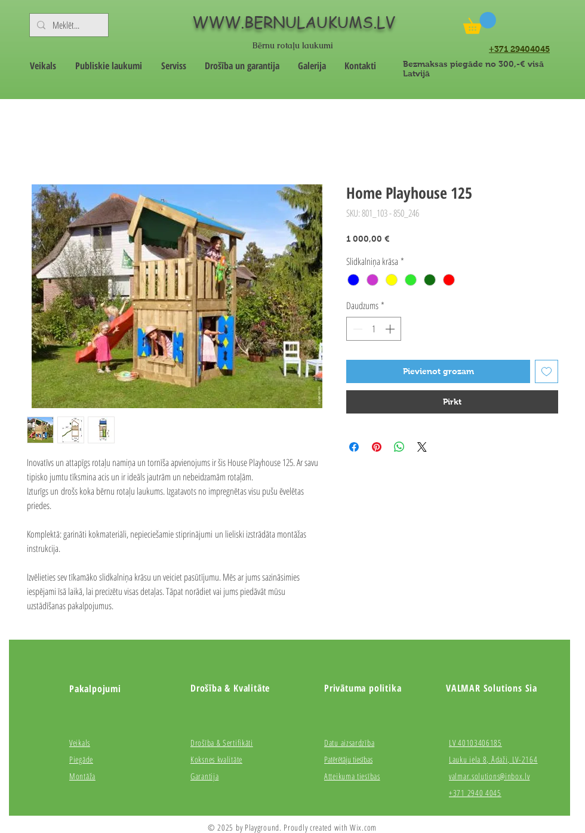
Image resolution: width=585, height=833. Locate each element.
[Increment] (391, 328)
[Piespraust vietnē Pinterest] (377, 447)
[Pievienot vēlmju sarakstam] (546, 371)
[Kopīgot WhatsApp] (399, 447)
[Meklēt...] (68, 25)
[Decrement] (356, 328)
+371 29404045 (519, 49)
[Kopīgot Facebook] (354, 447)
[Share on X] (422, 447)
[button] (479, 23)
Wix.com (363, 827)
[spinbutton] (374, 328)
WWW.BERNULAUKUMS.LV (293, 22)
